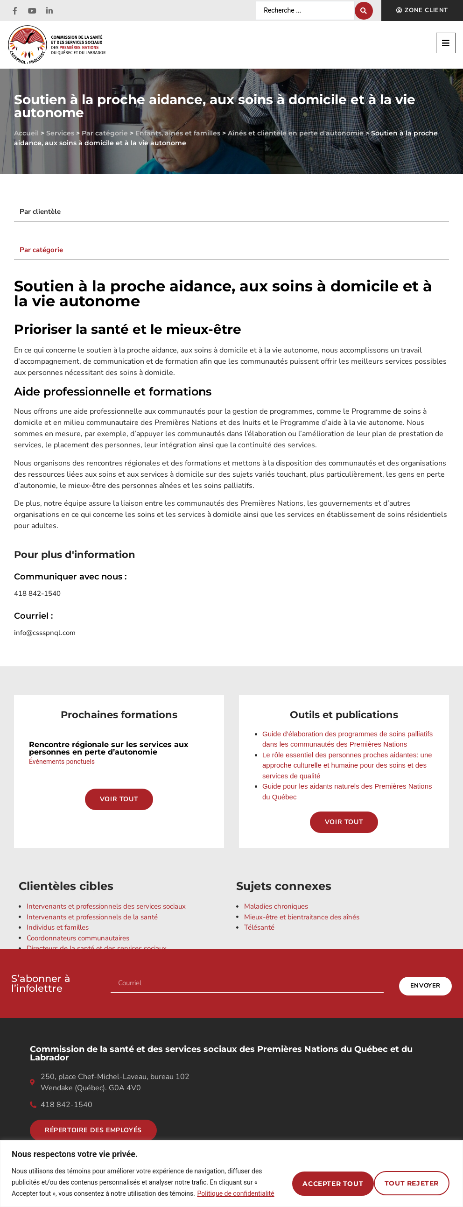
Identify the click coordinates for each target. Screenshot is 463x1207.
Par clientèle (40, 211)
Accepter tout (405, 1176)
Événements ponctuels (62, 761)
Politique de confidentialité (77, 1193)
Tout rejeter (312, 1176)
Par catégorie (105, 133)
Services (60, 133)
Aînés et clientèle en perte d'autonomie (296, 133)
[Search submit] (364, 11)
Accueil (26, 133)
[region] (231, 1168)
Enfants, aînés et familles (177, 133)
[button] (446, 43)
